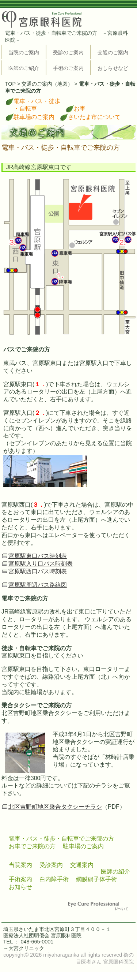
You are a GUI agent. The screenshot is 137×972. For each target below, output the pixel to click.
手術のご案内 (68, 68)
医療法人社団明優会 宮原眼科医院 (42, 935)
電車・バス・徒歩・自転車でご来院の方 (61, 838)
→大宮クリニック (23, 948)
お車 (79, 108)
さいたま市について (94, 117)
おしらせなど (113, 68)
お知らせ (20, 887)
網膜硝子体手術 (96, 879)
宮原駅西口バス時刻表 (37, 571)
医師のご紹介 (23, 68)
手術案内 (20, 879)
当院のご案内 (23, 52)
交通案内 (82, 865)
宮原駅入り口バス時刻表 (40, 564)
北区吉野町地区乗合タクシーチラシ (55, 807)
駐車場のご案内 (34, 117)
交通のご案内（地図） (47, 84)
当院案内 (20, 865)
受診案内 (51, 865)
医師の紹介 (115, 871)
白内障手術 (54, 879)
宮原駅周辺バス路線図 (37, 585)
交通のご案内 (113, 52)
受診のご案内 (68, 52)
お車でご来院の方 (32, 846)
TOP (10, 84)
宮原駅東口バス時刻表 (37, 556)
